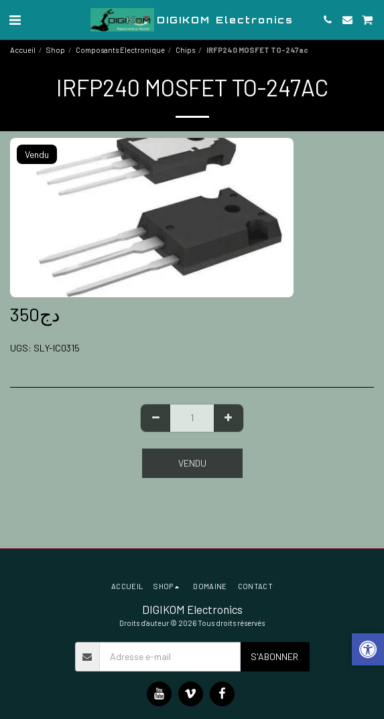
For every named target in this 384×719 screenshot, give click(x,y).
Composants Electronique (120, 50)
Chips (185, 50)
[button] (14, 19)
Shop (55, 50)
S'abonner (274, 656)
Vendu (192, 463)
